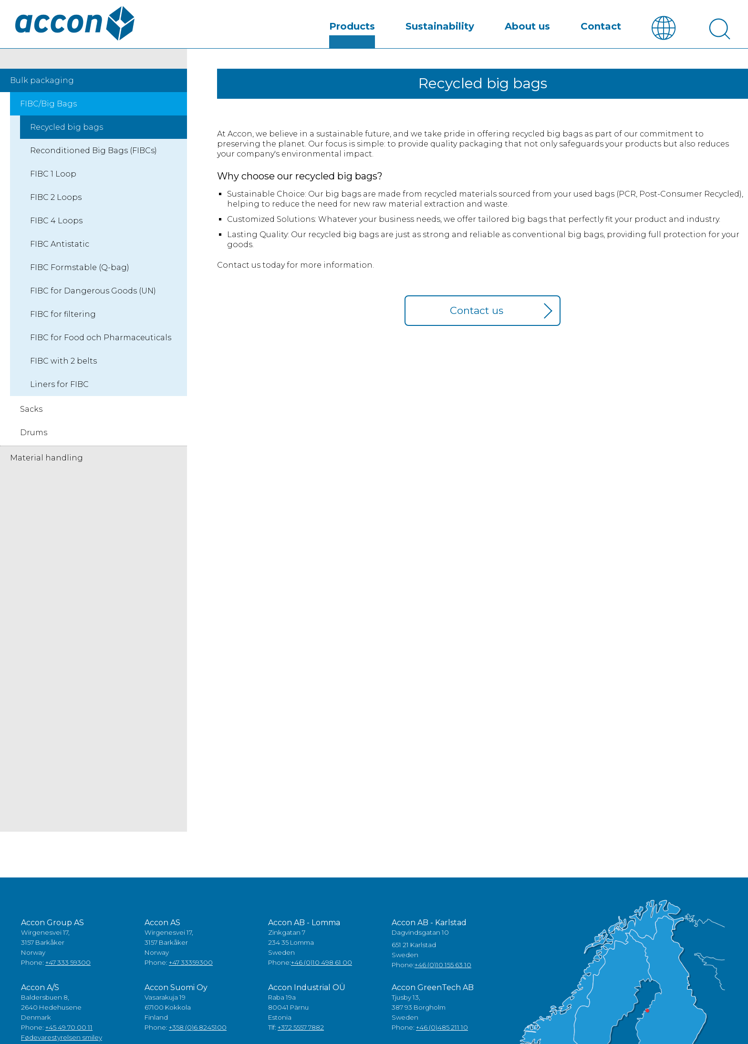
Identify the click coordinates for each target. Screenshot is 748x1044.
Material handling (46, 466)
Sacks (31, 417)
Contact (601, 35)
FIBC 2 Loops (56, 205)
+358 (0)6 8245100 (198, 1036)
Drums (33, 441)
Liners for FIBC (59, 392)
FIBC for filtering (63, 322)
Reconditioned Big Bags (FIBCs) (93, 159)
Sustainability (439, 35)
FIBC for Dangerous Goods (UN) (93, 299)
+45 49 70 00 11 (69, 1036)
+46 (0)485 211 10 (442, 1036)
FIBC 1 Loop (53, 182)
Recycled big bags (66, 135)
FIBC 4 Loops (56, 229)
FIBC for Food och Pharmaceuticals (100, 346)
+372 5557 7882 (301, 1036)
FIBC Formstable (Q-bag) (79, 276)
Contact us (476, 319)
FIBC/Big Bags (48, 112)
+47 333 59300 (68, 971)
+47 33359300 (191, 971)
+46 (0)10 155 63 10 (443, 973)
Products (352, 35)
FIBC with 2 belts (63, 369)
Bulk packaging (42, 89)
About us (527, 35)
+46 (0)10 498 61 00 (321, 971)
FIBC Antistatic (59, 252)
